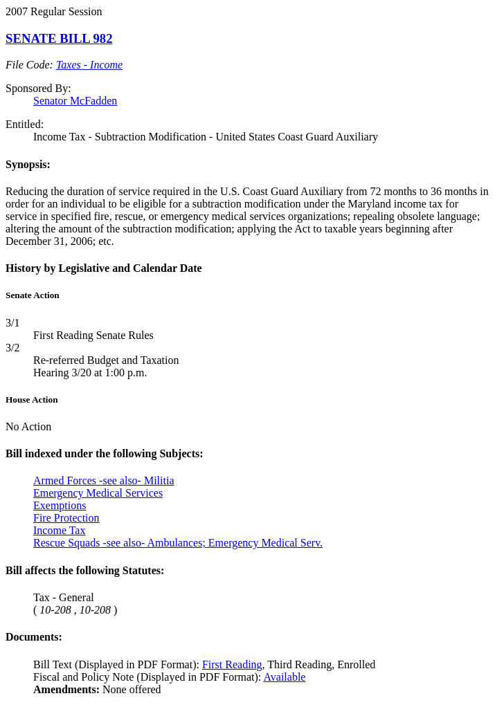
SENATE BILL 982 (59, 38)
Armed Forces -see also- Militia (103, 480)
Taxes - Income (89, 65)
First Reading (232, 664)
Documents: (34, 637)
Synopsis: (28, 164)
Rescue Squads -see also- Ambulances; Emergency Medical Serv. (178, 543)
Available (284, 677)
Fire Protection (66, 518)
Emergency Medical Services (98, 493)
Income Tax (59, 530)
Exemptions (59, 505)
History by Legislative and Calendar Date (104, 268)
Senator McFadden (75, 101)
